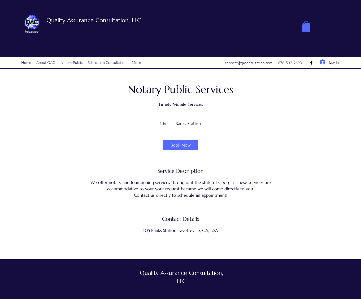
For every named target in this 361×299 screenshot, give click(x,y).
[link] (180, 145)
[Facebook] (311, 62)
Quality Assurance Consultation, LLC (93, 20)
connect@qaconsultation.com (248, 62)
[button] (306, 26)
